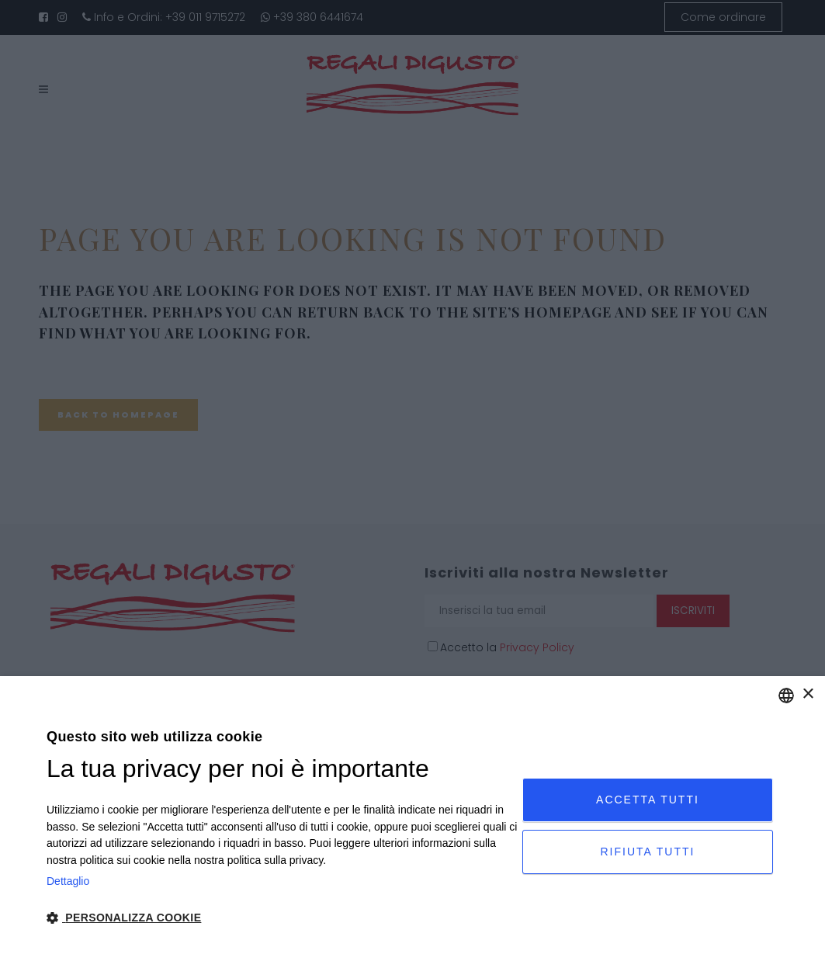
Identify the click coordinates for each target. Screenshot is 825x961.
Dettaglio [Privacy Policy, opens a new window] (68, 881)
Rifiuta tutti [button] (648, 851)
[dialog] (412, 818)
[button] (284, 918)
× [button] (807, 694)
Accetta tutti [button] (647, 799)
